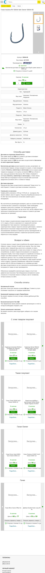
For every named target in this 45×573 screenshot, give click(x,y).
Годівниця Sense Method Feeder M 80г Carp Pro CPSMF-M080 (31, 348)
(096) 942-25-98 (6, 561)
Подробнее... (13, 363)
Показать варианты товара (13, 520)
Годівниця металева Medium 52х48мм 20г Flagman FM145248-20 (13, 348)
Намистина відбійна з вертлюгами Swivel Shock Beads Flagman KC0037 (31, 402)
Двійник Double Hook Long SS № (31, 508)
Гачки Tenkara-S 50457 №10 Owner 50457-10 (31, 455)
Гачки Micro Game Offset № (13, 508)
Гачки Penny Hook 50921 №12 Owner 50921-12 (13, 455)
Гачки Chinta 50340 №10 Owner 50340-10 (13, 401)
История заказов (6, 570)
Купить (28, 83)
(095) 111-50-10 (6, 563)
